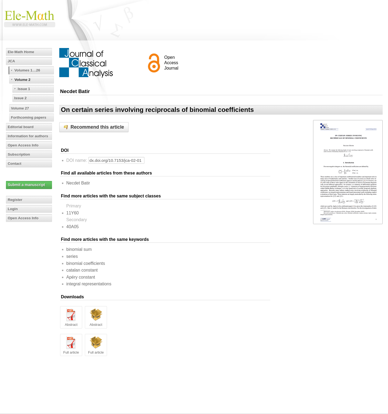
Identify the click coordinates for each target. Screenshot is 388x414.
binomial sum (79, 249)
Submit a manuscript (26, 185)
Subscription (19, 154)
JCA (12, 61)
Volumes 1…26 (28, 70)
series (72, 256)
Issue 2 (21, 98)
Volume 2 (23, 79)
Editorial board (21, 127)
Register (15, 199)
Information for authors (29, 136)
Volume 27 (20, 108)
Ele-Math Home (21, 52)
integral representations (88, 284)
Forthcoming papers (29, 117)
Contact (15, 163)
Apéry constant (80, 277)
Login (13, 209)
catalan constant (82, 270)
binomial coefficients (85, 263)
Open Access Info (24, 145)
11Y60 (72, 213)
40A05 (72, 226)
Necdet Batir (78, 183)
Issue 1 (24, 89)
